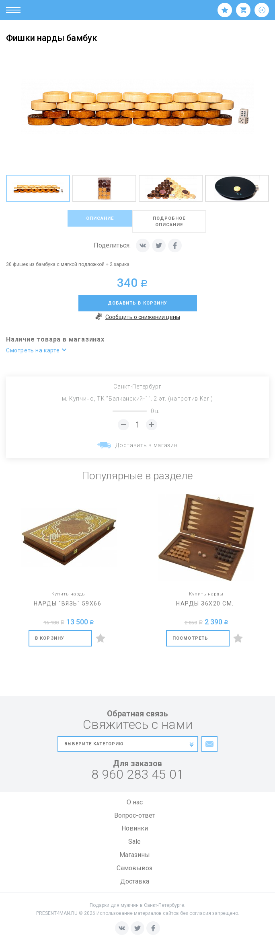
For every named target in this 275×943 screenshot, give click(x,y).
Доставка (134, 881)
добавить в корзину (138, 303)
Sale (134, 841)
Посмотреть (190, 638)
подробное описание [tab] (170, 221)
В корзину (49, 638)
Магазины (134, 855)
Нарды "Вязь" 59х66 (67, 603)
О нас (135, 802)
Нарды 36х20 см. (205, 603)
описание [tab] (100, 218)
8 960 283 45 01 (137, 774)
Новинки (134, 828)
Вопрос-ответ (134, 815)
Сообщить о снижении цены (137, 317)
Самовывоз (134, 868)
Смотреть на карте (33, 350)
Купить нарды (68, 594)
